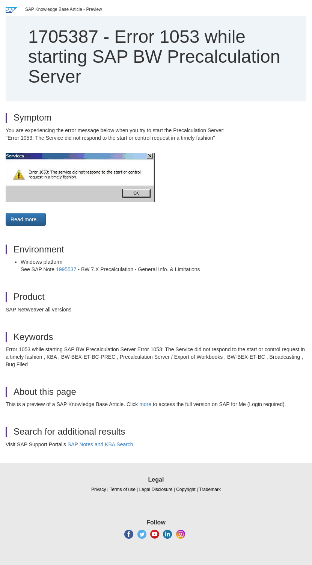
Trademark (210, 489)
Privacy (98, 489)
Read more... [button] (26, 219)
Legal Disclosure (156, 489)
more (145, 404)
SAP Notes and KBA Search (100, 444)
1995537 (66, 269)
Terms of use (123, 489)
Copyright (185, 489)
